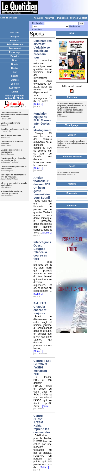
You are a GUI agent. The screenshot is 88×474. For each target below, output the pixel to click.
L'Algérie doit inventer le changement (11, 151)
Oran (14, 60)
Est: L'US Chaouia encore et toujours (39, 308)
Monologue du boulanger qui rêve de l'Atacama (13, 176)
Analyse (14, 36)
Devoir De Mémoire (72, 156)
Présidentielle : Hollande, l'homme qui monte (12, 192)
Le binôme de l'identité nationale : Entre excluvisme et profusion (14, 115)
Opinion (72, 135)
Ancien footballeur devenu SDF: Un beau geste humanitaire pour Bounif (42, 187)
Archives (49, 18)
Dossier (15, 56)
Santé (72, 166)
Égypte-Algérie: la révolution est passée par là (13, 159)
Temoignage (71, 125)
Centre (14, 68)
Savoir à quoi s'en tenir (11, 135)
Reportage (14, 52)
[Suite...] (38, 104)
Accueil (38, 18)
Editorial (14, 40)
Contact (82, 18)
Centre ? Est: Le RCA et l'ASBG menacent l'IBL (42, 367)
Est (14, 72)
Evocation (14, 87)
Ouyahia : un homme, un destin (14, 129)
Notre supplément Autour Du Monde (14, 96)
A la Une (14, 32)
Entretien (72, 97)
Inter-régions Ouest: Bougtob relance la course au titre (42, 250)
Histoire (72, 183)
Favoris (73, 18)
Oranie (14, 64)
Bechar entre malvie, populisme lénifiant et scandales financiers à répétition (72, 143)
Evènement (15, 48)
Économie (72, 193)
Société (15, 84)
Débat (15, 91)
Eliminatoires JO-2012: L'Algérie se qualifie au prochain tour (42, 49)
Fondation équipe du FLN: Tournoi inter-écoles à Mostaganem (42, 122)
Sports (14, 76)
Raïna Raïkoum (14, 44)
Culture (15, 80)
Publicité (62, 18)
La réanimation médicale (68, 172)
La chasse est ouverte (10, 123)
